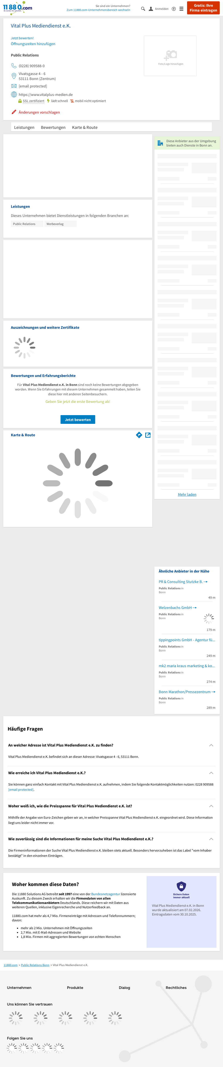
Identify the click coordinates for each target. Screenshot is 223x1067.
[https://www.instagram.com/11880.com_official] (23, 1048)
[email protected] (21, 789)
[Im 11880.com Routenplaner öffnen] (139, 434)
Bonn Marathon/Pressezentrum (185, 691)
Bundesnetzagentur (105, 894)
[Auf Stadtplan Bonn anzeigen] (147, 434)
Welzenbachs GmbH (175, 607)
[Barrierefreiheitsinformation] (175, 8)
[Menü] (183, 8)
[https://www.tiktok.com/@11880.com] (35, 1048)
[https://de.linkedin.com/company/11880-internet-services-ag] (47, 1048)
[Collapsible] (211, 745)
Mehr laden (187, 494)
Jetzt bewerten (78, 419)
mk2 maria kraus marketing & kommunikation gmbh (187, 665)
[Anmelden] (160, 8)
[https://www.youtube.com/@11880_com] (59, 1048)
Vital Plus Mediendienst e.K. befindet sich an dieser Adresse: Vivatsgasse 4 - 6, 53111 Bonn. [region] (73, 756)
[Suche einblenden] (145, 8)
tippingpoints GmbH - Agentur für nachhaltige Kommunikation (187, 639)
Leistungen (24, 127)
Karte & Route (85, 127)
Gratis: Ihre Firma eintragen (203, 8)
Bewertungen (53, 127)
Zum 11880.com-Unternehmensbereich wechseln (98, 10)
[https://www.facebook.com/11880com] (12, 1048)
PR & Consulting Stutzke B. (181, 581)
